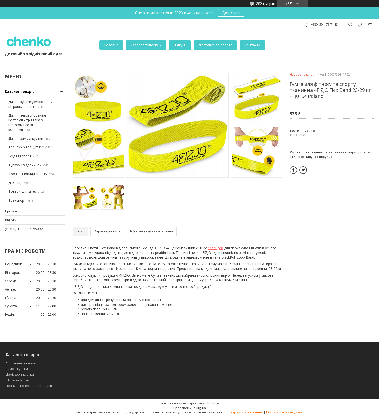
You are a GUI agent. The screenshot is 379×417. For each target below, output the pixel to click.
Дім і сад (15, 182)
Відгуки (180, 45)
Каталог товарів (144, 45)
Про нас (11, 211)
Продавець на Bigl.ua (189, 408)
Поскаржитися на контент (244, 412)
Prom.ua (213, 403)
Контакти (252, 45)
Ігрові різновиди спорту (27, 173)
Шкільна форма (18, 380)
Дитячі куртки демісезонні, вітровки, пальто (30, 104)
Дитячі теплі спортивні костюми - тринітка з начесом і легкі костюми (27, 122)
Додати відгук (359, 24)
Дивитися (231, 12)
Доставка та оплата (215, 45)
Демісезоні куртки (20, 374)
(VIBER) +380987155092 (24, 229)
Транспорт (17, 200)
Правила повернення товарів (29, 385)
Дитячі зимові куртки (25, 138)
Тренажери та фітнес (26, 147)
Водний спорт (19, 156)
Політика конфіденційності (285, 412)
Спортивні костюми (21, 363)
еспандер (215, 248)
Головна (111, 45)
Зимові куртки (17, 368)
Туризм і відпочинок (24, 165)
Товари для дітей (22, 191)
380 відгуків (265, 3)
